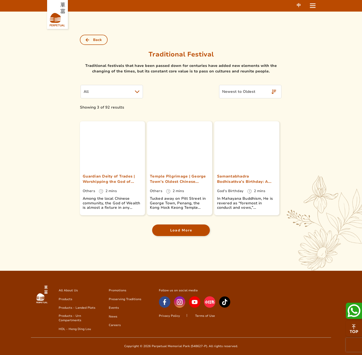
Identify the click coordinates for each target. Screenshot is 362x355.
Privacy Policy (169, 316)
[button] (112, 91)
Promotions (117, 290)
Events (114, 307)
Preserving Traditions (125, 299)
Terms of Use (205, 316)
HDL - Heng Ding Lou (75, 329)
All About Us (68, 290)
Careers (115, 325)
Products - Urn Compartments (70, 318)
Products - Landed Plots (77, 307)
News (113, 316)
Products (65, 299)
